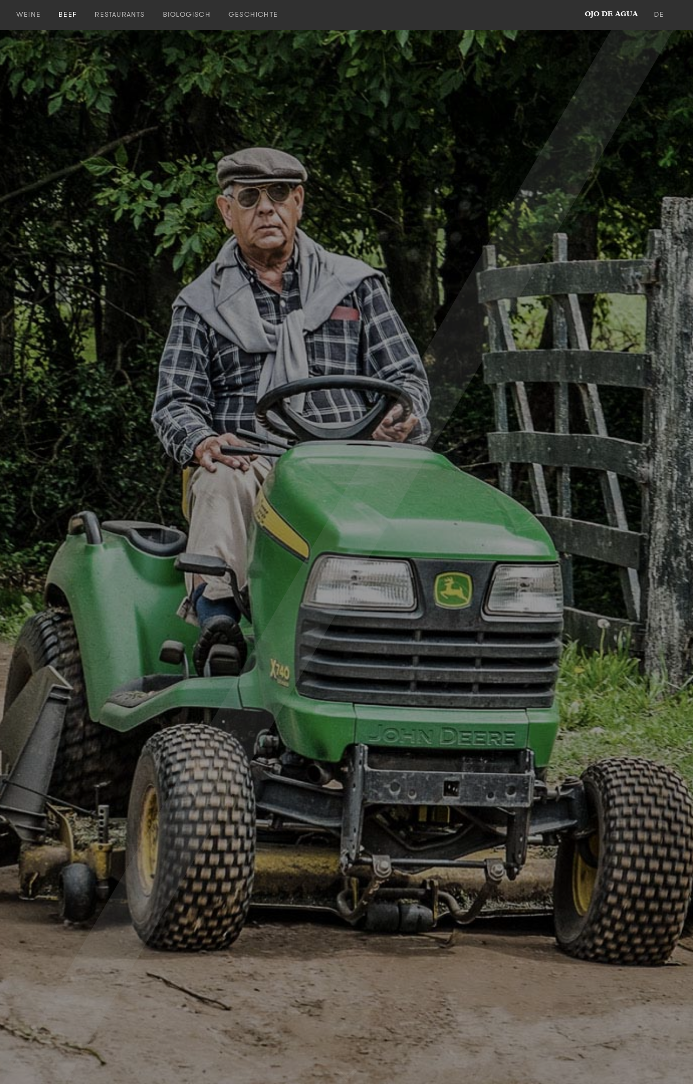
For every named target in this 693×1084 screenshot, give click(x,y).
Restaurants (120, 14)
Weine (28, 14)
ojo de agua (611, 14)
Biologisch (187, 14)
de (659, 14)
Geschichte (253, 14)
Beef (67, 14)
